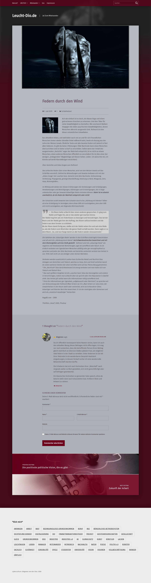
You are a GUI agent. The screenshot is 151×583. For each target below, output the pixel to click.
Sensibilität (43, 550)
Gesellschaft (127, 534)
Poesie (103, 544)
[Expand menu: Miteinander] (39, 3)
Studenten (66, 550)
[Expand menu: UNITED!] (27, 3)
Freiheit (89, 534)
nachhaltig (82, 544)
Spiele (54, 550)
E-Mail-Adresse (82, 414)
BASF (37, 529)
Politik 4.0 (114, 544)
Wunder (132, 550)
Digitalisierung (42, 534)
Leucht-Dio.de (24, 15)
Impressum (51, 3)
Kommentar (46, 404)
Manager (42, 544)
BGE (88, 529)
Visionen (101, 550)
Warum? (15, 3)
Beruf (80, 529)
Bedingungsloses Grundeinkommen (58, 529)
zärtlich (17, 555)
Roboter (125, 544)
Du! (53, 534)
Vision (91, 550)
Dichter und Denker (23, 534)
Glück (16, 539)
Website (44, 424)
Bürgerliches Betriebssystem (106, 529)
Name (44, 414)
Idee (44, 539)
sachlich (18, 550)
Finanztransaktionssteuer (71, 534)
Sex (43, 3)
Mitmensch (69, 544)
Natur (93, 544)
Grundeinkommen (30, 539)
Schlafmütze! (66, 111)
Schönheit (29, 550)
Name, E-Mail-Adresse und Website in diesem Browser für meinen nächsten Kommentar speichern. (75, 434)
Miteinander (34, 3)
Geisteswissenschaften (107, 534)
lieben (31, 544)
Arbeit (29, 529)
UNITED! (23, 3)
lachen (121, 539)
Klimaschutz (87, 539)
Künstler (110, 539)
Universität (79, 550)
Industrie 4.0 (67, 539)
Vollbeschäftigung (117, 550)
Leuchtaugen (19, 544)
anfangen (18, 529)
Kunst (99, 539)
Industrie (53, 539)
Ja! (78, 539)
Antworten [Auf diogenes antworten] (59, 386)
